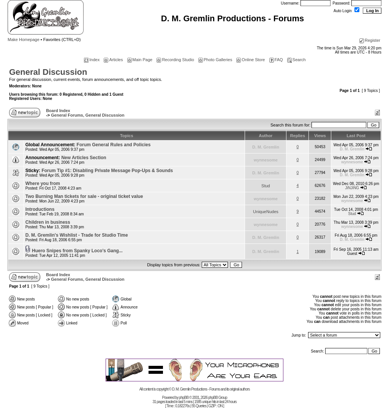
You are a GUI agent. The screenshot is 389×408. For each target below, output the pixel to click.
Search (296, 59)
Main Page (140, 59)
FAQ (276, 59)
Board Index (58, 110)
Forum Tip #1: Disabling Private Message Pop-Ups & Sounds (107, 170)
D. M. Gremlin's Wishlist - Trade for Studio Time (76, 235)
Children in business (47, 222)
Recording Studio (175, 59)
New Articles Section (83, 157)
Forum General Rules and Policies (114, 144)
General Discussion (48, 72)
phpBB (183, 397)
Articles (113, 59)
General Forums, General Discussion (87, 115)
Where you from (42, 183)
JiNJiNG (352, 188)
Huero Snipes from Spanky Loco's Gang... (77, 250)
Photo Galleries (215, 59)
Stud (265, 185)
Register (369, 40)
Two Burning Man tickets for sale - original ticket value (84, 196)
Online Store (250, 59)
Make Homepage (24, 39)
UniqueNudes (265, 211)
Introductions (40, 209)
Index (92, 59)
